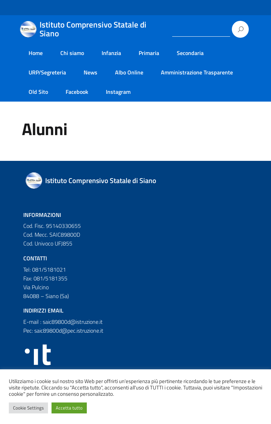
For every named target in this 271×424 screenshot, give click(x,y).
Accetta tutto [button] (69, 407)
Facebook (77, 91)
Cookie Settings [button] (28, 407)
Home (36, 53)
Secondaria (190, 53)
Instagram (118, 91)
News (90, 72)
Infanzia (111, 53)
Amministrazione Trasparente (197, 72)
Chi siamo (72, 53)
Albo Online (129, 72)
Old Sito (38, 91)
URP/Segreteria (47, 72)
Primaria (149, 53)
